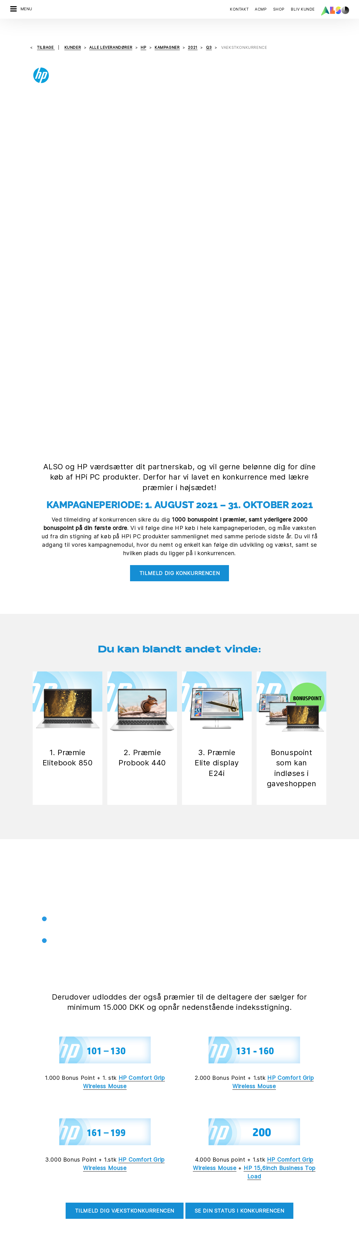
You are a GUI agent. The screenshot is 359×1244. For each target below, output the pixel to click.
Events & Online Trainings (205, 1185)
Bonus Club (191, 1152)
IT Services (19, 1174)
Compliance (106, 1174)
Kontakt (239, 9)
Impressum (179, 1239)
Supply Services (24, 1207)
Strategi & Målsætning (116, 1218)
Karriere (102, 1163)
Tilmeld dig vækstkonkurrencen (124, 830)
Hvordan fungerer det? (224, 896)
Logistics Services (26, 1185)
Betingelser (208, 965)
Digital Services (24, 1152)
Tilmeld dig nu (199, 1084)
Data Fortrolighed (145, 1239)
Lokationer (104, 1185)
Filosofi (101, 1207)
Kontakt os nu (28, 1084)
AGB (214, 1239)
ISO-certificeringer (199, 1174)
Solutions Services (27, 1196)
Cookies (115, 1239)
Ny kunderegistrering (201, 1196)
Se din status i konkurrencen (239, 830)
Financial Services (26, 1163)
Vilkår (200, 1239)
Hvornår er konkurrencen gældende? (243, 919)
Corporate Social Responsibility (212, 1163)
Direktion (103, 1152)
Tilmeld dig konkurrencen (179, 201)
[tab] (254, 896)
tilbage (46, 34)
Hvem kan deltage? (219, 942)
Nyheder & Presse (112, 1196)
